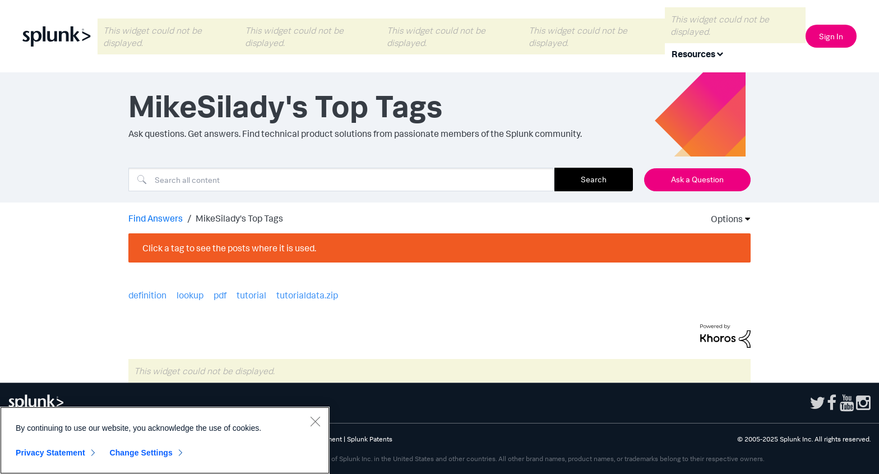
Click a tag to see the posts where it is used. (229, 248)
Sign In (831, 36)
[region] (165, 440)
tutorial (251, 295)
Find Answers (155, 218)
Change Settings (141, 452)
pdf (220, 295)
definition (147, 295)
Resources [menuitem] (693, 53)
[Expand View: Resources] (719, 53)
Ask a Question (697, 179)
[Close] (315, 421)
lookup (190, 295)
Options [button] (723, 218)
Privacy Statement (50, 452)
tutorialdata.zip (307, 295)
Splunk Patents (369, 439)
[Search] (341, 179)
